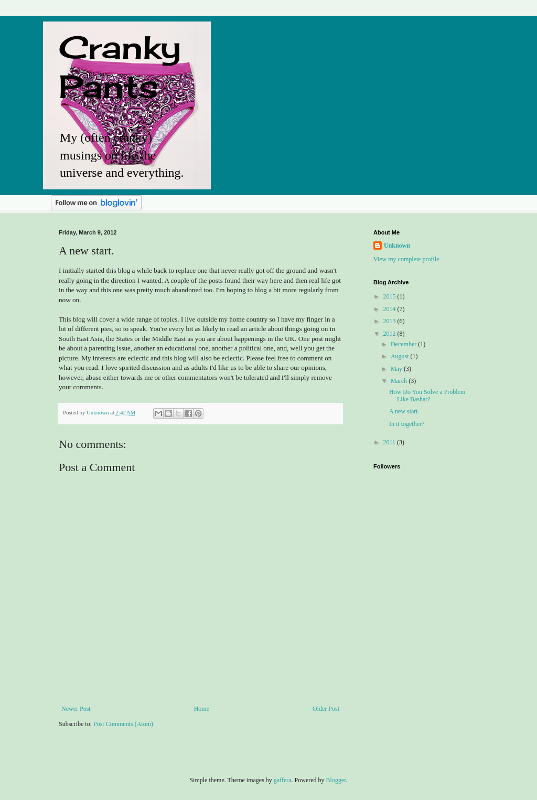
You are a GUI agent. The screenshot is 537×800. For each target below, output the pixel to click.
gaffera (283, 780)
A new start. (404, 411)
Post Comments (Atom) (123, 724)
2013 (390, 321)
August (401, 356)
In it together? (406, 424)
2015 (390, 296)
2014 (390, 309)
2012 (390, 333)
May (397, 368)
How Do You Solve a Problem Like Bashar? (427, 395)
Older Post (326, 708)
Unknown (397, 245)
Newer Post (76, 708)
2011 (390, 442)
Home (201, 708)
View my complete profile (406, 259)
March (400, 381)
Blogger (336, 780)
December (404, 344)
